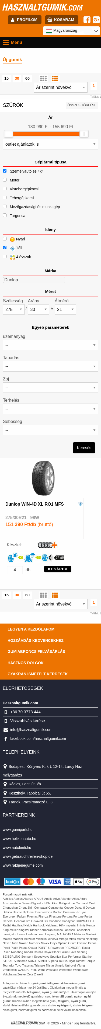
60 (27, 78)
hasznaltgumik (42, 7)
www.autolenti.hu (17, 847)
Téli (12, 248)
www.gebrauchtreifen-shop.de (28, 856)
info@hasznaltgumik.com (31, 729)
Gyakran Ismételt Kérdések (38, 674)
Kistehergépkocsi (24, 189)
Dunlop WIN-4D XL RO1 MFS (34, 504)
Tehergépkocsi (22, 198)
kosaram (64, 20)
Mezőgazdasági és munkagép (35, 207)
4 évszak (17, 257)
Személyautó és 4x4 (27, 171)
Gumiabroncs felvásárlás (36, 651)
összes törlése (81, 105)
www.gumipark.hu (18, 829)
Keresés (84, 448)
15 (6, 78)
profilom (27, 20)
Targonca (17, 216)
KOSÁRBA (58, 569)
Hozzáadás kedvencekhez (36, 640)
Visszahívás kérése (27, 720)
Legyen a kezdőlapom (31, 629)
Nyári (14, 239)
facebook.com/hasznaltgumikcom (38, 738)
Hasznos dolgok (26, 663)
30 (17, 78)
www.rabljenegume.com (23, 865)
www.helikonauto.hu (19, 838)
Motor (14, 180)
